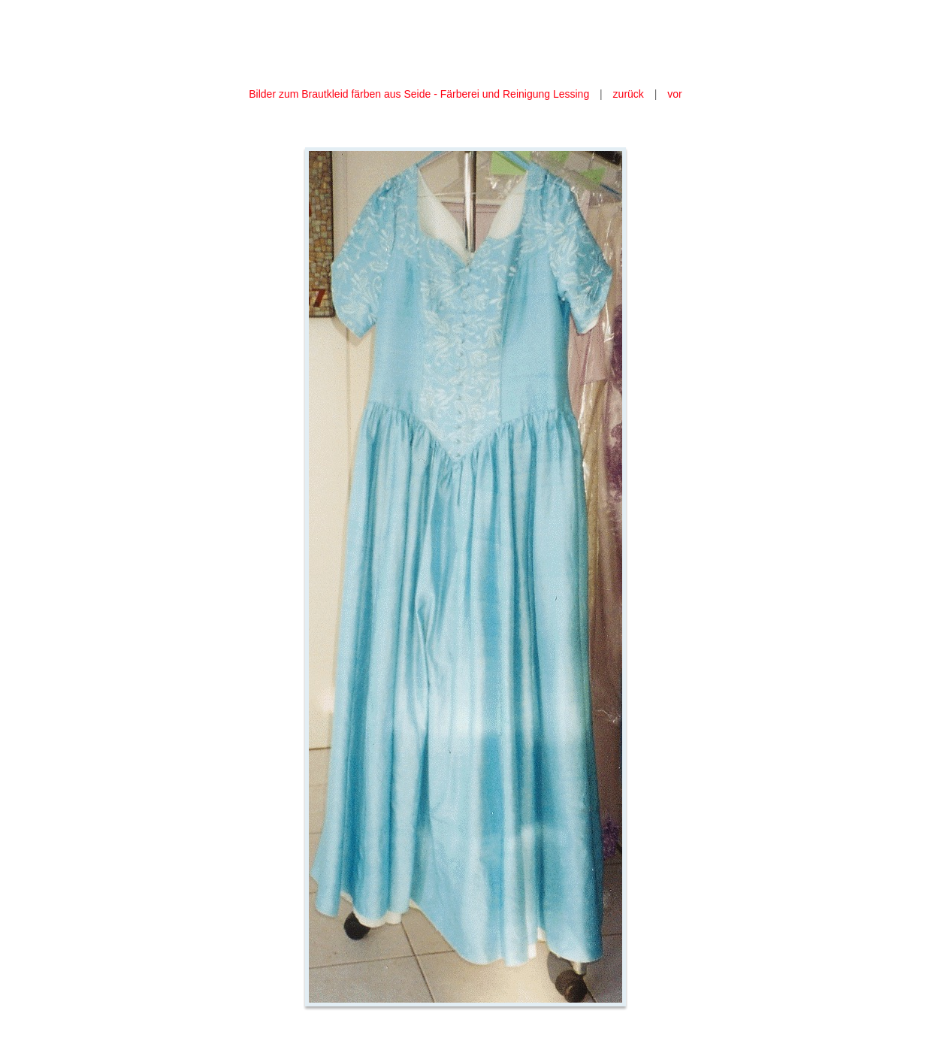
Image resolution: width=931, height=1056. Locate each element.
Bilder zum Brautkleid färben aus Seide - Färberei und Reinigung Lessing (419, 94)
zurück (628, 94)
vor (674, 94)
